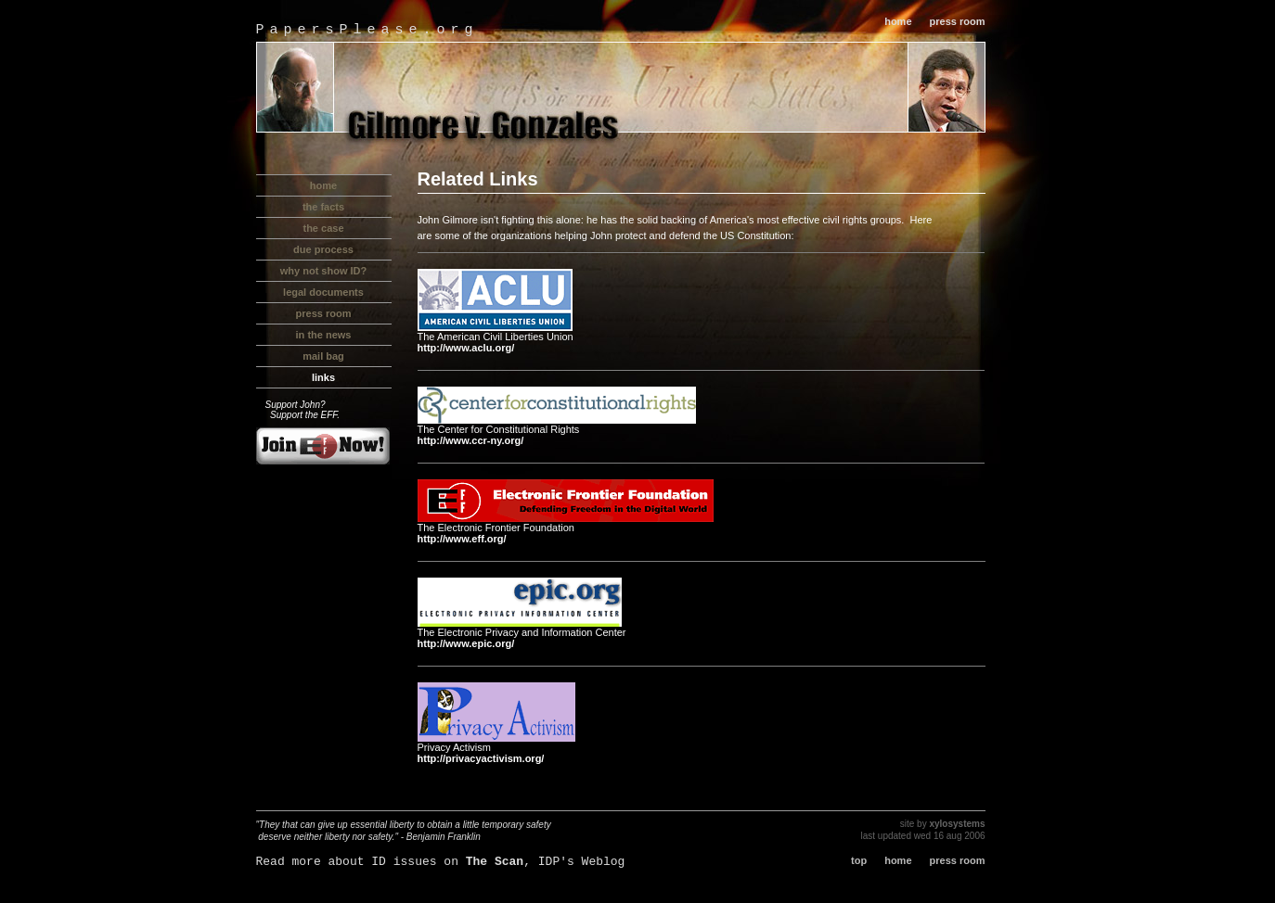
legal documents (323, 292)
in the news (324, 334)
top (859, 860)
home (897, 21)
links (323, 377)
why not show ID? (323, 270)
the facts (323, 206)
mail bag (323, 356)
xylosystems (957, 824)
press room (957, 21)
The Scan (494, 862)
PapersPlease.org (367, 30)
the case (323, 228)
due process (323, 249)
